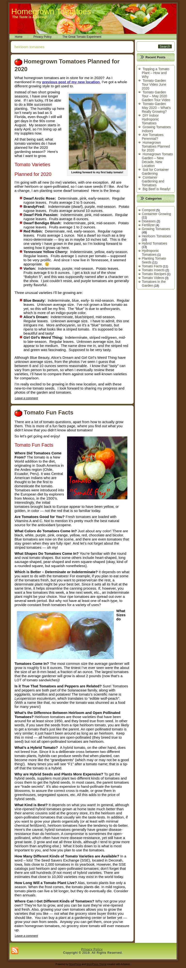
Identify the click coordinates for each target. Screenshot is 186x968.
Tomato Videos (153, 278)
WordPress (75, 964)
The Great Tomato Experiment (81, 36)
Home (19, 36)
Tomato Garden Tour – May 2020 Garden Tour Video (156, 96)
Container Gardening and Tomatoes (153, 181)
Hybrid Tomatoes (154, 243)
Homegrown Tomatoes (51, 11)
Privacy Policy (42, 36)
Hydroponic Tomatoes (150, 252)
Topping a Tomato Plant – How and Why (156, 73)
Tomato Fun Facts (48, 412)
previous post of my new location (71, 82)
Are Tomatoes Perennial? (152, 137)
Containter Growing (156, 214)
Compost (148, 210)
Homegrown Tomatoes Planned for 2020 (156, 146)
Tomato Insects (153, 270)
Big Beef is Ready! (156, 189)
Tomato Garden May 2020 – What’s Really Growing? (156, 107)
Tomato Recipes (154, 274)
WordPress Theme (96, 964)
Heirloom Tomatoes (156, 236)
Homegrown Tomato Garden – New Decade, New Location (157, 160)
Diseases (149, 221)
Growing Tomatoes (156, 229)
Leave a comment (26, 398)
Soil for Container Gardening (155, 171)
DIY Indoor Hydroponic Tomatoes (150, 119)
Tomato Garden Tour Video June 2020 (154, 84)
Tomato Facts (152, 266)
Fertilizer (148, 225)
